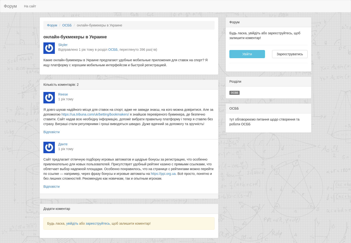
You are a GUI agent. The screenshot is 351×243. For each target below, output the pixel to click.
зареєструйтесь (98, 223)
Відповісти (51, 132)
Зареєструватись (290, 54)
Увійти (247, 54)
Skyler (62, 45)
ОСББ (67, 25)
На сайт (30, 6)
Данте (62, 144)
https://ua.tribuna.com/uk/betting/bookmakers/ (95, 114)
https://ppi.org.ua (163, 174)
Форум (10, 6)
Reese (63, 94)
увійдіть (72, 223)
